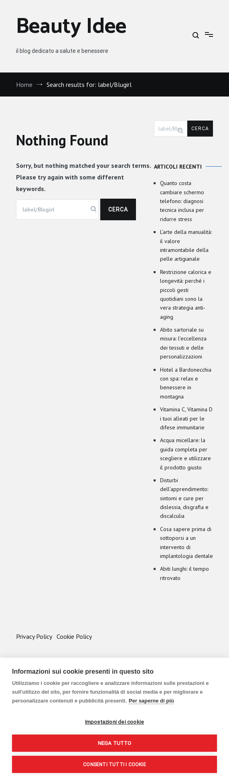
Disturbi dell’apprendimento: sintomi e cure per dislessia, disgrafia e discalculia (184, 498)
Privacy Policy (34, 636)
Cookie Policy (74, 636)
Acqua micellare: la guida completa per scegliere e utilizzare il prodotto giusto (185, 454)
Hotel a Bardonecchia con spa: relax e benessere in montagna (185, 383)
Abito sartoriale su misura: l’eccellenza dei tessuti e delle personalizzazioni (183, 343)
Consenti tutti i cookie (114, 764)
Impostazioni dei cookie (114, 722)
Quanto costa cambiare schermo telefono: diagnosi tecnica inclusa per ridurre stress (182, 201)
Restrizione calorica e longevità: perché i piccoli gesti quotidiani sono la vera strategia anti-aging (185, 294)
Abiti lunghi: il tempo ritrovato (184, 573)
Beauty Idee (71, 27)
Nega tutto (115, 743)
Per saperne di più (151, 701)
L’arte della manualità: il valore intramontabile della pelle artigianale (186, 245)
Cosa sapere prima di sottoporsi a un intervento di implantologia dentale (186, 542)
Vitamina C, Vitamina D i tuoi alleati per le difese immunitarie (186, 418)
